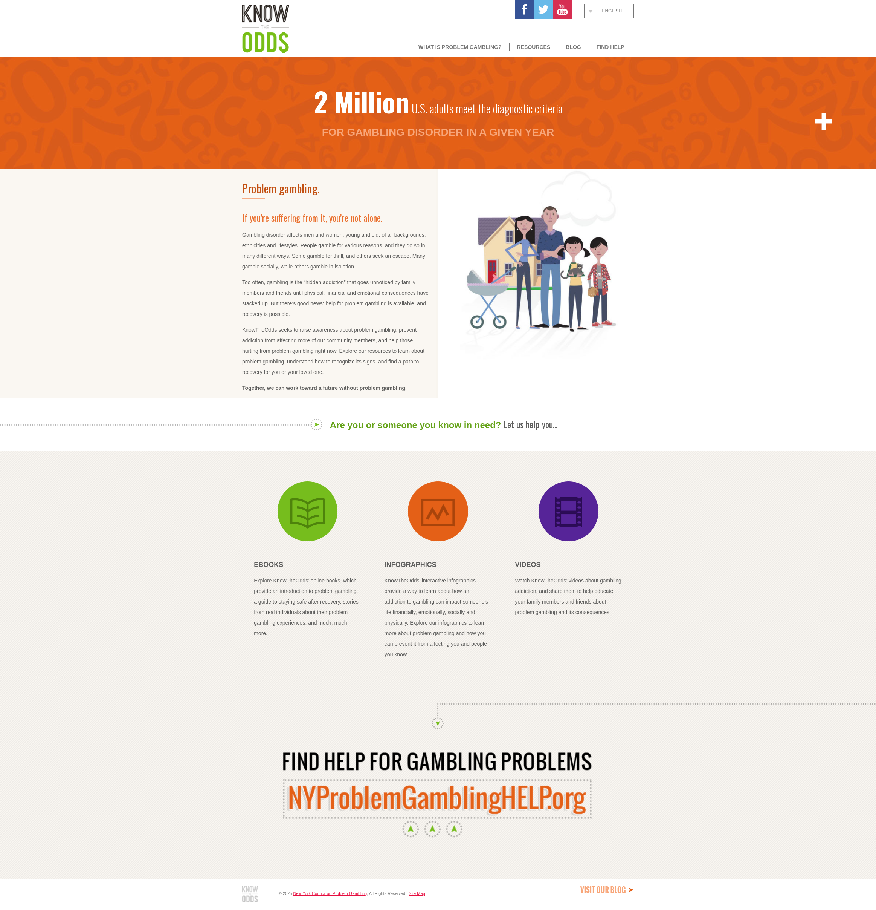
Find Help (610, 47)
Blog (573, 47)
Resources (534, 47)
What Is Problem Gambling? (460, 47)
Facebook (524, 9)
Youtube (562, 9)
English (612, 11)
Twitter (543, 9)
